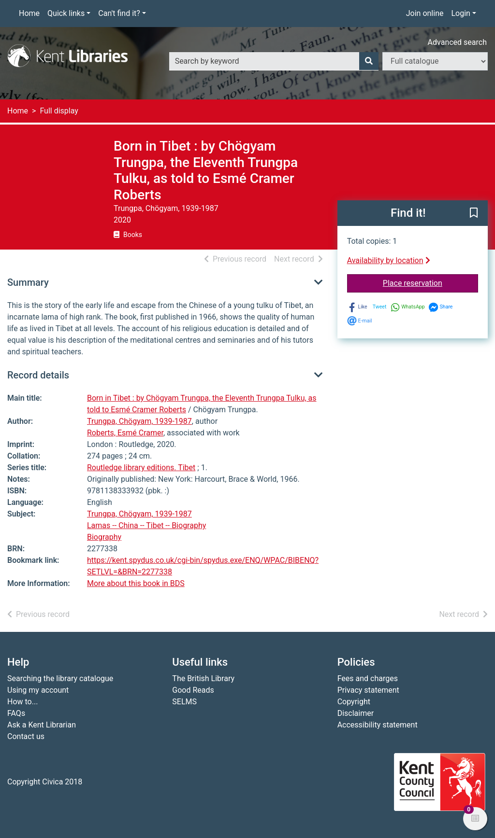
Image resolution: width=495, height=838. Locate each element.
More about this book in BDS (136, 583)
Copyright (353, 701)
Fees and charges (367, 678)
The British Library (203, 678)
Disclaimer (355, 713)
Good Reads (193, 690)
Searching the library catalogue (60, 678)
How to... (22, 701)
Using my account (38, 690)
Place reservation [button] (430, 282)
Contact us (25, 736)
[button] (473, 214)
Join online (425, 13)
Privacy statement (368, 690)
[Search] (369, 61)
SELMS (184, 701)
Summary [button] (28, 282)
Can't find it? (119, 13)
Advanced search (457, 42)
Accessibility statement (377, 724)
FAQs (16, 713)
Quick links (66, 13)
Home (29, 13)
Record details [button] (38, 375)
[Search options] (435, 61)
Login (460, 13)
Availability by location (388, 260)
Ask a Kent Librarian (41, 724)
